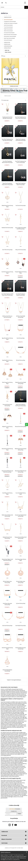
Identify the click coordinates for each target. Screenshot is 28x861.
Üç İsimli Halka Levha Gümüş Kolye (20, 582)
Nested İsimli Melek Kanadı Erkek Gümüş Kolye (7, 471)
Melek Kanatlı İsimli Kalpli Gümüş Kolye (20, 383)
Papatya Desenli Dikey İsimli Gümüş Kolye (20, 538)
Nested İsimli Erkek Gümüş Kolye (7, 449)
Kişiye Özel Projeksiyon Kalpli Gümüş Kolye (20, 184)
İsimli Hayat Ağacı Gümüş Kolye (20, 560)
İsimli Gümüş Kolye (21, 338)
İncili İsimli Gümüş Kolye (21, 205)
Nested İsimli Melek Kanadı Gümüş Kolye (20, 471)
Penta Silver (7, 96)
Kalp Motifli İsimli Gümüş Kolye (7, 361)
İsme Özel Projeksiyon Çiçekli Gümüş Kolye (20, 294)
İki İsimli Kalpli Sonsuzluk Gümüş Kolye (21, 648)
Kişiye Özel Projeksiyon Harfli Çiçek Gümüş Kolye (20, 405)
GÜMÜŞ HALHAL (7, 44)
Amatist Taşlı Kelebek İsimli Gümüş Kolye (20, 515)
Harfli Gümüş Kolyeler (8, 25)
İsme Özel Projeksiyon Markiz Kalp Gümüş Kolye (7, 162)
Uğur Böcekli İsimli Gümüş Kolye (7, 339)
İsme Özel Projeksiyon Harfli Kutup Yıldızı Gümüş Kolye (7, 294)
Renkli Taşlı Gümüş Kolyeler (9, 38)
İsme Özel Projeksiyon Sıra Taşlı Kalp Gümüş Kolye (7, 140)
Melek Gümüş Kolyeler (8, 30)
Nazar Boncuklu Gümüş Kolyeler (10, 34)
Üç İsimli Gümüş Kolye (20, 603)
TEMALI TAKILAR (8, 52)
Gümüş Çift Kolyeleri (8, 40)
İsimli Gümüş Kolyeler (8, 19)
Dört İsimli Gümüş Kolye (7, 625)
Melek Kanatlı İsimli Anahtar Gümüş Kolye (20, 449)
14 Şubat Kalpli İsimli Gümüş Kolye (21, 272)
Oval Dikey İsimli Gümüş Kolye (7, 493)
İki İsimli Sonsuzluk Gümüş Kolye (7, 648)
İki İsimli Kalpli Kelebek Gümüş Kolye (7, 670)
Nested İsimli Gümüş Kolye (20, 426)
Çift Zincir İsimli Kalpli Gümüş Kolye (20, 316)
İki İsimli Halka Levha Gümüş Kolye (7, 582)
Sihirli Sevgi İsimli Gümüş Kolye (7, 383)
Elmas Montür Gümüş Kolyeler (10, 36)
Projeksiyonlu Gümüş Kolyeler (10, 21)
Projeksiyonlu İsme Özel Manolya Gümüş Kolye (7, 117)
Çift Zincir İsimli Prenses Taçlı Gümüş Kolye (7, 316)
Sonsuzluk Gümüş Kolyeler (9, 32)
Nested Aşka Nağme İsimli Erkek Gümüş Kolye (7, 560)
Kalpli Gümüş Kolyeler (8, 28)
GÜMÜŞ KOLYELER (7, 17)
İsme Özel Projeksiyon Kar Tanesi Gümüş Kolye (20, 162)
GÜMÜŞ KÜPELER (7, 48)
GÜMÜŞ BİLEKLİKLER (8, 46)
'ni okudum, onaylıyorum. (13, 810)
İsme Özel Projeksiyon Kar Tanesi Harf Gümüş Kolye (20, 117)
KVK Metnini (12, 809)
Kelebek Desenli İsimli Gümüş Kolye (7, 538)
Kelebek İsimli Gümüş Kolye (7, 227)
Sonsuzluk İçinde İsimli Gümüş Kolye (7, 405)
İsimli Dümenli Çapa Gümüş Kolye (7, 272)
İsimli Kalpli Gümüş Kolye (20, 625)
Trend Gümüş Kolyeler (8, 27)
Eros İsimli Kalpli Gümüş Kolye (21, 493)
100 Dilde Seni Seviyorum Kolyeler (10, 23)
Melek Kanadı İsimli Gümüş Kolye (7, 206)
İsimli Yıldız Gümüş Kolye (7, 249)
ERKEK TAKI (7, 50)
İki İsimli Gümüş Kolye (20, 360)
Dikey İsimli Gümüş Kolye (20, 249)
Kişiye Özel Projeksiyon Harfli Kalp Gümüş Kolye (21, 140)
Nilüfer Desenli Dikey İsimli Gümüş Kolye (7, 515)
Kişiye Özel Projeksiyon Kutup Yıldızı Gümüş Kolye (7, 184)
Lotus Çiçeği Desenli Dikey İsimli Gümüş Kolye (20, 228)
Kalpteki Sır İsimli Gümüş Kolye (7, 427)
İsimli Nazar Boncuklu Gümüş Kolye (7, 604)
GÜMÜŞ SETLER (7, 42)
